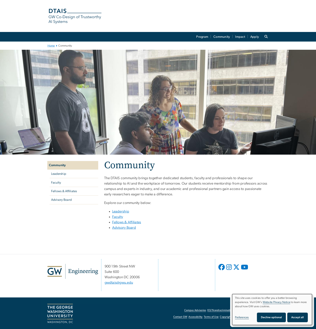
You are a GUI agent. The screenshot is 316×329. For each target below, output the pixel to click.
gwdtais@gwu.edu (119, 282)
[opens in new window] (222, 270)
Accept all (297, 317)
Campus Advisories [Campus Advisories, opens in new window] (195, 310)
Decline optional (271, 317)
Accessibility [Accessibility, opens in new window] (195, 317)
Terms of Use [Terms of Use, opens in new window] (211, 317)
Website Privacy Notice (276, 302)
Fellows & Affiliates (64, 191)
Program (202, 36)
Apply (254, 36)
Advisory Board (61, 199)
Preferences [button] (242, 317)
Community (221, 36)
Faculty (56, 182)
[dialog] (272, 309)
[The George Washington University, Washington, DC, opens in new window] (60, 313)
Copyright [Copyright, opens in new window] (225, 317)
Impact (240, 36)
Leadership (58, 173)
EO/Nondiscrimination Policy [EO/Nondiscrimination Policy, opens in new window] (224, 310)
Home (51, 45)
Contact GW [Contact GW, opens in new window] (180, 317)
